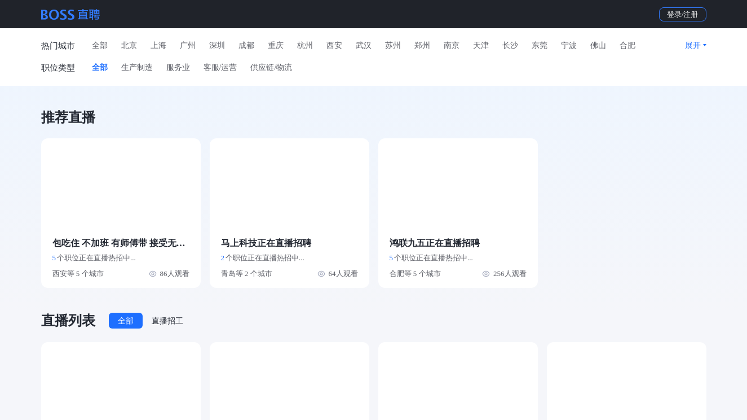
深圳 (217, 45)
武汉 (364, 45)
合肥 (627, 45)
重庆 (276, 45)
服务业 (178, 67)
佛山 (598, 45)
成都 (246, 45)
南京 (451, 45)
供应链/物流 (271, 67)
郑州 (422, 45)
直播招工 (167, 321)
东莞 (539, 45)
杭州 (305, 45)
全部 (100, 45)
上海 (158, 45)
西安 (334, 45)
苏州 (393, 45)
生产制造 (137, 67)
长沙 (510, 45)
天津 (481, 45)
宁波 (569, 45)
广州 (188, 45)
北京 (129, 45)
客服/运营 (220, 67)
